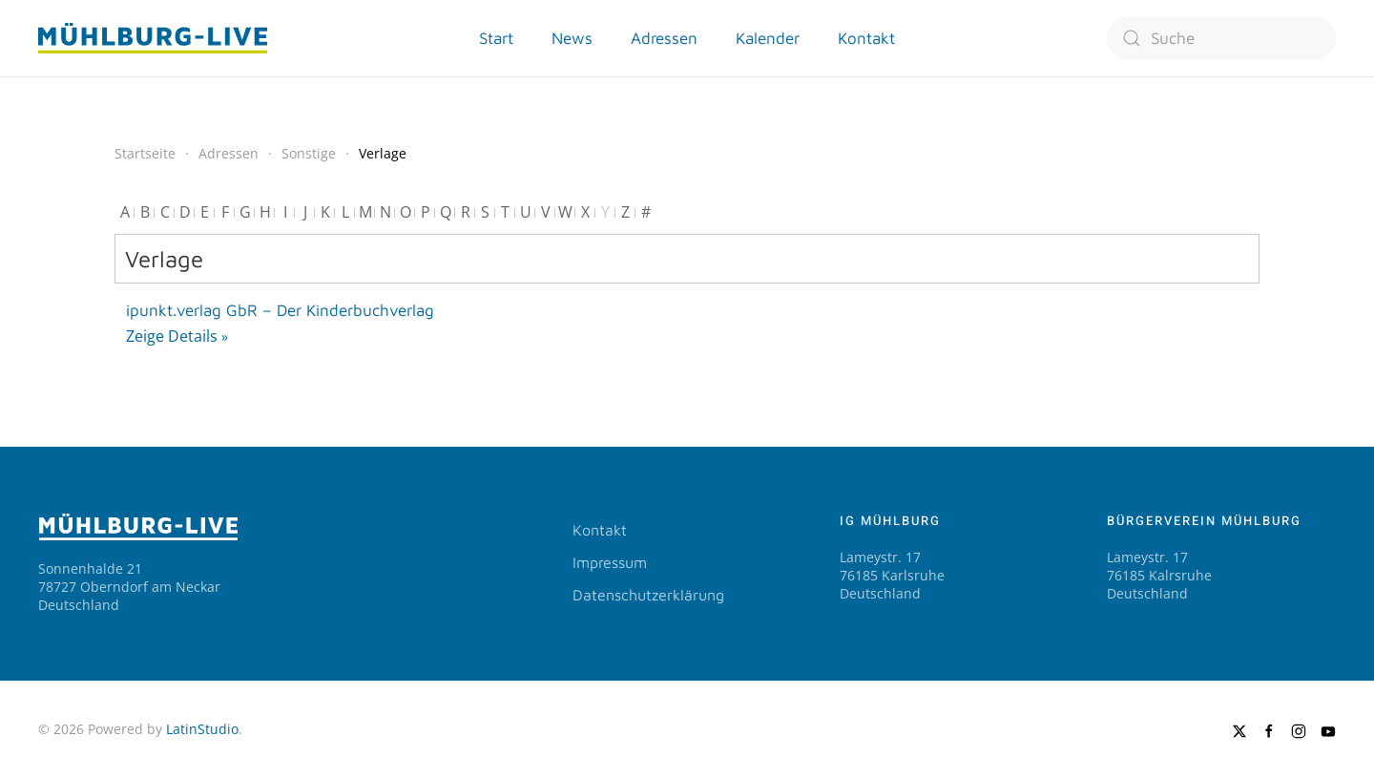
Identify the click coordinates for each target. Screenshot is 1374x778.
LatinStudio (202, 729)
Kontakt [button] (866, 38)
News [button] (572, 38)
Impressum (609, 562)
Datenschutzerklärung (648, 594)
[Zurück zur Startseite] (152, 38)
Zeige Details (172, 336)
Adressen (664, 38)
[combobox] (1221, 38)
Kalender (768, 38)
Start (496, 38)
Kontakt (599, 529)
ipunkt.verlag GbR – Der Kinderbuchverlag (280, 310)
